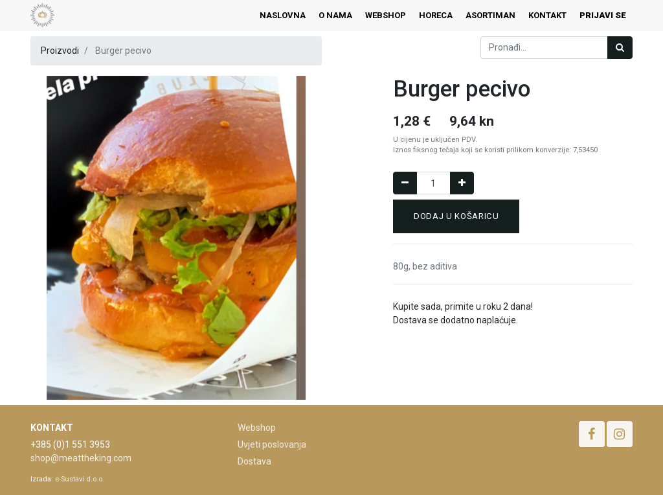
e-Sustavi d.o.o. (79, 479)
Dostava (254, 461)
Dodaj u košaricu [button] (456, 216)
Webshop (257, 427)
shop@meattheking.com (80, 458)
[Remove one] (405, 183)
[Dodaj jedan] (462, 183)
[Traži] (620, 47)
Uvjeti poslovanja (272, 444)
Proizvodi (60, 50)
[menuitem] (282, 15)
